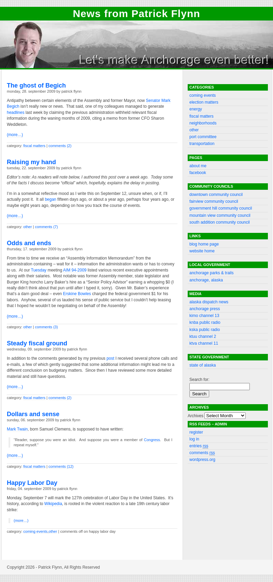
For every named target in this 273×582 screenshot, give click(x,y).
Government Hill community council (220, 208)
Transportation (201, 143)
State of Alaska (202, 365)
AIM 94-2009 (75, 270)
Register (196, 432)
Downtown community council (216, 194)
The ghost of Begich (36, 85)
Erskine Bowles (77, 293)
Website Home (202, 251)
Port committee (202, 136)
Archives (195, 415)
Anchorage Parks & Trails (211, 272)
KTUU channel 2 (202, 336)
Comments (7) (46, 227)
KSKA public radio (204, 329)
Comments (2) (59, 146)
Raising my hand (31, 162)
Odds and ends (29, 243)
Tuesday (39, 270)
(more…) (15, 134)
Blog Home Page (204, 244)
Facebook (197, 172)
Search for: (199, 379)
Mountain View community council (219, 215)
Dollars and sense (33, 414)
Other (27, 227)
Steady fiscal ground (37, 343)
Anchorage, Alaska (206, 280)
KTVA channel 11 (203, 343)
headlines (15, 112)
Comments (202, 452)
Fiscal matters (34, 146)
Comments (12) (60, 466)
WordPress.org (202, 459)
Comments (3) (46, 327)
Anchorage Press (204, 308)
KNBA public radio (204, 322)
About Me (197, 165)
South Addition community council (219, 222)
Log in (194, 439)
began (50, 199)
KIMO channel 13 (204, 315)
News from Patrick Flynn (136, 13)
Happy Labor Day (32, 482)
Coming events (35, 531)
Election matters (203, 102)
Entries (198, 446)
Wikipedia (53, 503)
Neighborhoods (202, 123)
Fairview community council (213, 201)
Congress (152, 440)
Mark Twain (17, 429)
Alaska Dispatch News (208, 302)
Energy (195, 109)
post (110, 358)
